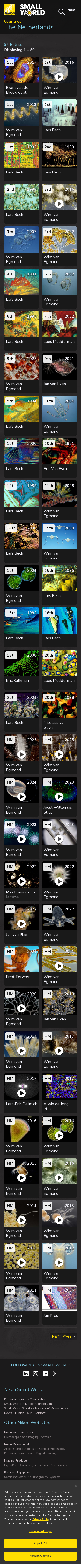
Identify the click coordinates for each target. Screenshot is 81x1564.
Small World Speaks (18, 1408)
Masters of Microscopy (50, 1408)
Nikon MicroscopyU (17, 1444)
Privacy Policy (40, 1519)
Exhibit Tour (23, 1413)
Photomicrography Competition (25, 1399)
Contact (40, 1413)
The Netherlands (29, 27)
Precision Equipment (18, 1472)
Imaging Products (16, 1461)
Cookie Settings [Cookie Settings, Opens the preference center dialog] (40, 1531)
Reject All (40, 1543)
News (8, 1413)
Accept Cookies (40, 1556)
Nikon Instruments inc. (19, 1432)
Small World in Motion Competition (28, 1404)
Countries (12, 21)
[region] (40, 1522)
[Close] (76, 1486)
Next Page (62, 1336)
